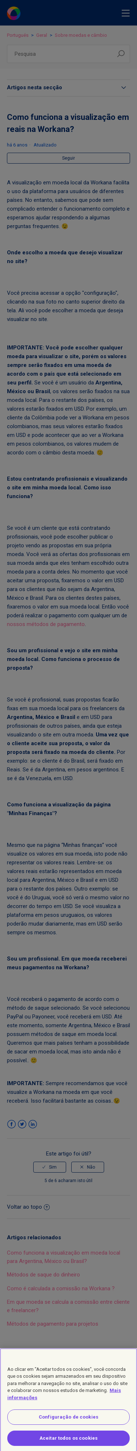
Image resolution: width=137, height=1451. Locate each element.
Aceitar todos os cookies (68, 1441)
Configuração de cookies (68, 1420)
